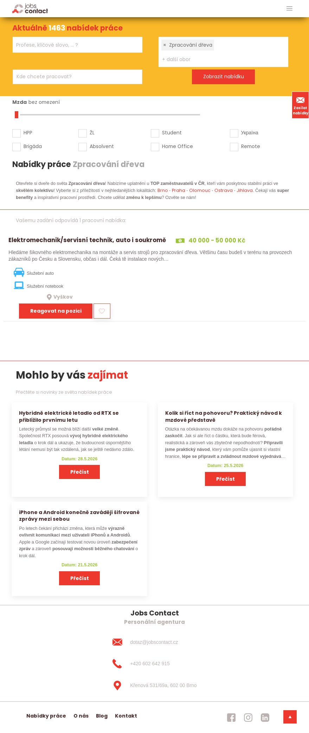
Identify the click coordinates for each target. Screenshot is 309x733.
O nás (81, 715)
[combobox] (77, 45)
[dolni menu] (290, 717)
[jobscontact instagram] (248, 717)
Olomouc (200, 190)
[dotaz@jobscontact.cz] (154, 642)
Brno (162, 190)
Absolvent (102, 146)
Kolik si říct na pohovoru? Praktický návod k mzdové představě (223, 416)
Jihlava (245, 190)
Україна (249, 132)
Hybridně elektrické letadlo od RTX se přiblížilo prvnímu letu (69, 416)
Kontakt (126, 715)
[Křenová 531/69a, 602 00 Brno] (154, 685)
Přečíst (79, 471)
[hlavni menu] (289, 8)
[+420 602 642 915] (154, 663)
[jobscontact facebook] (231, 717)
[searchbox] (73, 45)
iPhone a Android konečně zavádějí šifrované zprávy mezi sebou (79, 515)
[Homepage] (30, 8)
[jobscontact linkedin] (265, 717)
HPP (28, 132)
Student (172, 132)
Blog (102, 715)
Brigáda (33, 146)
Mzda (19, 102)
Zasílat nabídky (300, 104)
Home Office (177, 146)
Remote (250, 146)
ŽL (92, 132)
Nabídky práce (46, 715)
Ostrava (223, 190)
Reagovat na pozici (56, 310)
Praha (178, 190)
